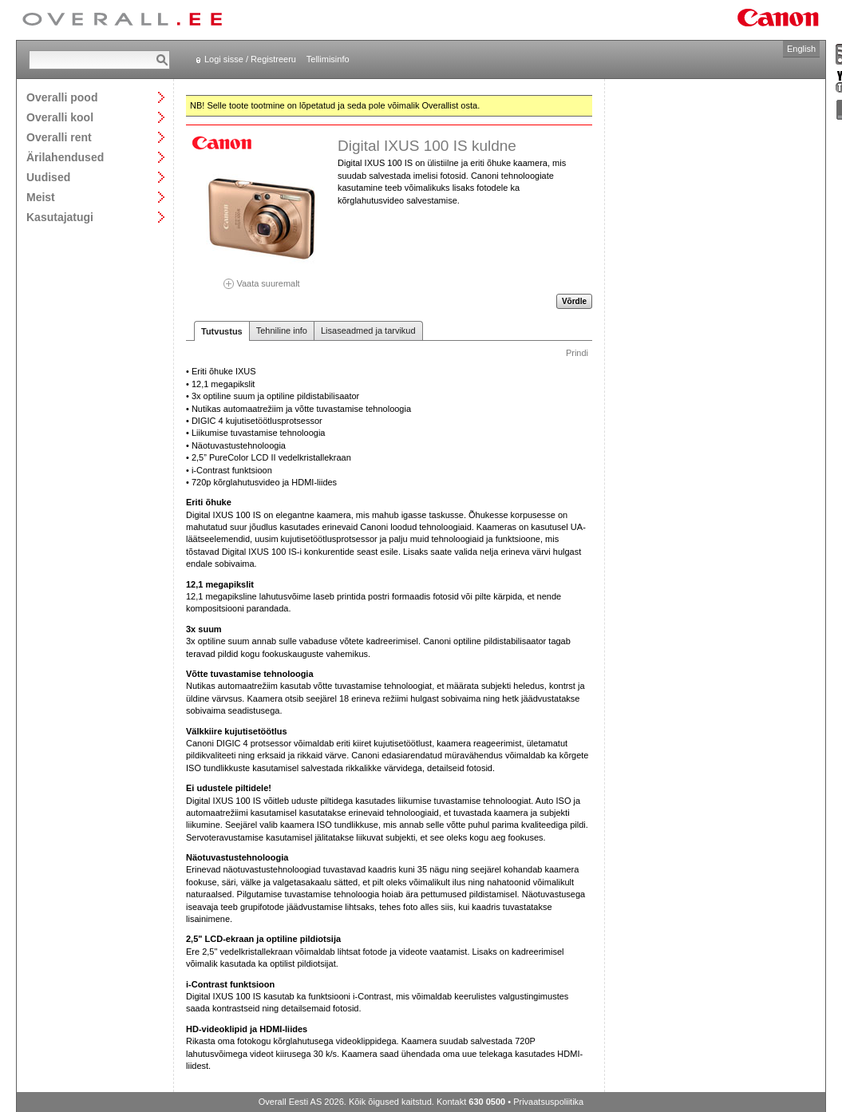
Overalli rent (59, 137)
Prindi (577, 353)
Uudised (48, 177)
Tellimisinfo (328, 59)
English (801, 48)
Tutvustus (222, 331)
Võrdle (574, 301)
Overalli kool (59, 117)
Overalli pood (61, 97)
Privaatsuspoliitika (548, 1101)
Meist (40, 197)
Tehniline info (281, 330)
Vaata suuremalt (262, 278)
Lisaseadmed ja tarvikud (368, 330)
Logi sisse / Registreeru (250, 59)
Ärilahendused (65, 157)
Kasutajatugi (59, 217)
